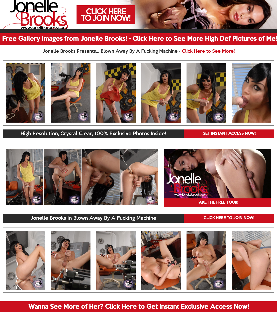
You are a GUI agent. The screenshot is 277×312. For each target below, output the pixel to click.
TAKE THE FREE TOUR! (217, 202)
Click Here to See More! (208, 51)
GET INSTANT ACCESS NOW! (229, 133)
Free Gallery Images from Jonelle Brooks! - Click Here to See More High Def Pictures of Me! (139, 39)
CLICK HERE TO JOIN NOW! (229, 218)
